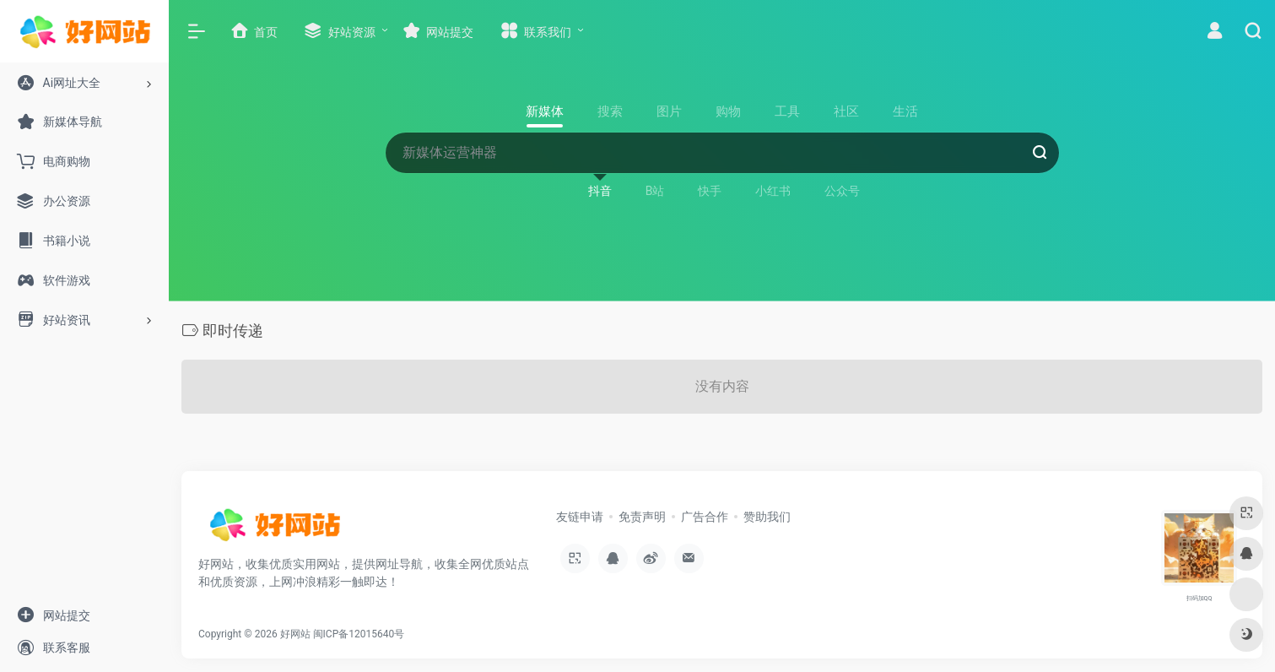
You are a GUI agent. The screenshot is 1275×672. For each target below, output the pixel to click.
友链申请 (579, 516)
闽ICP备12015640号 (359, 634)
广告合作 (704, 516)
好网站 (295, 634)
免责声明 (642, 516)
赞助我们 (767, 516)
